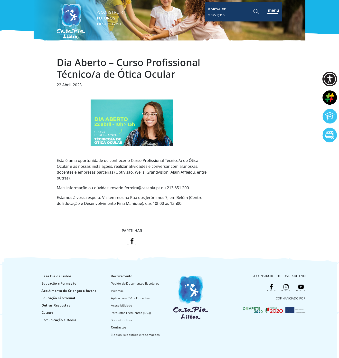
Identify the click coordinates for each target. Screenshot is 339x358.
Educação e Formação (58, 283)
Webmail (117, 291)
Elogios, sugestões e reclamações (135, 335)
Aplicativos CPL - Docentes (130, 298)
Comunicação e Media (58, 320)
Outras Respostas (55, 305)
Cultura (47, 313)
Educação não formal (58, 298)
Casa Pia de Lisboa (56, 276)
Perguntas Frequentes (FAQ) (131, 313)
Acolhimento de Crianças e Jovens (68, 291)
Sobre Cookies (121, 320)
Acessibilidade (121, 305)
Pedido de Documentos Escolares (135, 283)
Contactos (118, 327)
